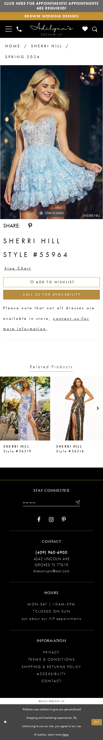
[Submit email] (77, 502)
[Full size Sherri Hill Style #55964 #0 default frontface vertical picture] (51, 142)
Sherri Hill (46, 46)
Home (13, 46)
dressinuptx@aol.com (51, 571)
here (65, 734)
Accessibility (51, 674)
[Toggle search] (95, 29)
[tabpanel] (51, 142)
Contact (51, 681)
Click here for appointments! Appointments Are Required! (51, 6)
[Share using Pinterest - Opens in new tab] (30, 226)
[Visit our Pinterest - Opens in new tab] (64, 519)
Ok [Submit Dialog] (97, 722)
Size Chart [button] (18, 268)
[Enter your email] (51, 502)
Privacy (51, 652)
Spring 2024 (22, 56)
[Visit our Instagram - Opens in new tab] (51, 519)
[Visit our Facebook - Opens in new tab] (38, 519)
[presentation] (25, 408)
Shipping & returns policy (51, 667)
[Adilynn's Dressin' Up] (51, 29)
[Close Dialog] (5, 722)
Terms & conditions (51, 659)
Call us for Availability (52, 294)
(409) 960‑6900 (51, 552)
